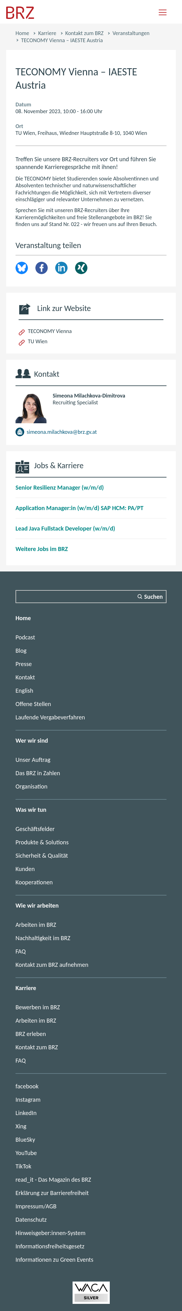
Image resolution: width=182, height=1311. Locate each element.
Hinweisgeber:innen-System (51, 1233)
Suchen (153, 596)
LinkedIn (61, 268)
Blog (21, 650)
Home (22, 33)
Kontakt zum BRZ (84, 33)
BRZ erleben (31, 1034)
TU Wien (37, 341)
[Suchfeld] (91, 596)
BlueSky (25, 1139)
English (24, 690)
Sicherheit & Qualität (42, 855)
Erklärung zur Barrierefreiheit (52, 1193)
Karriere (47, 33)
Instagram (28, 1099)
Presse (24, 664)
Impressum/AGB (36, 1206)
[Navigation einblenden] (163, 13)
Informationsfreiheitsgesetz (50, 1246)
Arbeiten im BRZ (36, 924)
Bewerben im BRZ (38, 1007)
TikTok (23, 1166)
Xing (81, 268)
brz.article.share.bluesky (22, 268)
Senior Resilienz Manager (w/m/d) (60, 487)
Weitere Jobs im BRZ (42, 549)
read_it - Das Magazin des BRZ (53, 1179)
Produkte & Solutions (42, 842)
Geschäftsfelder (35, 829)
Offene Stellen (33, 704)
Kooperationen (34, 882)
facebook (27, 1086)
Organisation (31, 786)
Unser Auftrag (33, 759)
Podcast (25, 637)
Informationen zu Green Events (54, 1259)
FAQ (21, 951)
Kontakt (25, 677)
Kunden (25, 869)
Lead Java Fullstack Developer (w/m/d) (65, 528)
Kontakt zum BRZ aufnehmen (52, 964)
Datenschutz (31, 1219)
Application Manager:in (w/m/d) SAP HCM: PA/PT (80, 508)
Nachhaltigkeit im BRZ (43, 938)
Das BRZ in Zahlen (38, 773)
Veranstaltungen (131, 33)
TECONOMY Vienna (50, 331)
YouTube (26, 1153)
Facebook (41, 268)
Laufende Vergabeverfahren (50, 717)
